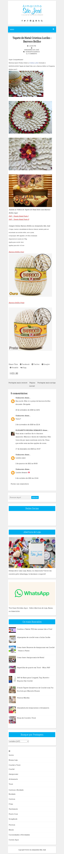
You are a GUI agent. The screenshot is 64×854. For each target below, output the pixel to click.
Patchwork (13, 809)
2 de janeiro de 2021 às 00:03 (27, 463)
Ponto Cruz (13, 814)
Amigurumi (13, 774)
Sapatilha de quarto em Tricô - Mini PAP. (33, 667)
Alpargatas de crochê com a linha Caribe (33, 637)
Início (11, 755)
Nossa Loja (13, 760)
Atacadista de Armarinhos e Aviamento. (33, 708)
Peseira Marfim (23, 698)
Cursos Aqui (14, 840)
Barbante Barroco (33, 52)
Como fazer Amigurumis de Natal (30, 657)
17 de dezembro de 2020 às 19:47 (28, 449)
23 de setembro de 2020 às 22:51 (28, 410)
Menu (32, 29)
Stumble (14, 367)
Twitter (36, 364)
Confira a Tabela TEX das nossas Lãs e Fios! (34, 629)
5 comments (32, 53)
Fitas (11, 804)
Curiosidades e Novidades (19, 835)
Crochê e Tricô (14, 765)
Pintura (12, 825)
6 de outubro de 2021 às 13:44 (27, 478)
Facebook (25, 364)
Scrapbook (13, 819)
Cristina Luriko (33, 63)
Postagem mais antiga (46, 383)
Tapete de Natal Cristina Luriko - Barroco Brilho (32, 39)
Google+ (46, 364)
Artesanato (13, 779)
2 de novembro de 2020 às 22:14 (28, 424)
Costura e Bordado (16, 790)
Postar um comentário (20, 484)
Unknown (20, 398)
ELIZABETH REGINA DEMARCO (29, 430)
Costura (12, 799)
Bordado (12, 794)
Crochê (11, 769)
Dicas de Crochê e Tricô (26, 718)
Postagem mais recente (18, 383)
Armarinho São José (39, 850)
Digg (23, 367)
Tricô (11, 784)
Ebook (11, 830)
